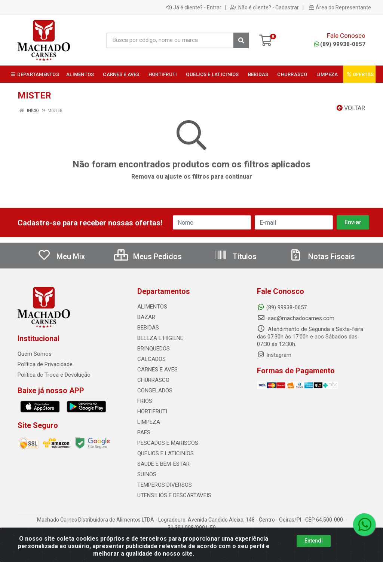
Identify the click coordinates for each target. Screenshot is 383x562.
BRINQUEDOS (153, 348)
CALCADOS (151, 359)
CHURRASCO (153, 380)
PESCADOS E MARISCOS (167, 443)
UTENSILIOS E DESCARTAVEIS (174, 495)
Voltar (351, 108)
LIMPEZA (148, 422)
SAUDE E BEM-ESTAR (163, 464)
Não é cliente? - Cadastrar (264, 7)
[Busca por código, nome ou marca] (170, 40)
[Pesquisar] (241, 40)
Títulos (235, 256)
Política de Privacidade (45, 364)
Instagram (274, 355)
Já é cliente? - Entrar (193, 7)
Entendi (313, 541)
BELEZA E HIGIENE (160, 338)
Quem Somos (35, 353)
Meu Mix (61, 256)
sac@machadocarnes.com (295, 318)
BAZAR (146, 317)
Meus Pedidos (148, 256)
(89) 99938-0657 (339, 44)
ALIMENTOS (152, 306)
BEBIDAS (148, 327)
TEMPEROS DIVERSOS (164, 485)
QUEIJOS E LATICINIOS (165, 453)
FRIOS (144, 401)
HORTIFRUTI (152, 411)
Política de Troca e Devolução (54, 374)
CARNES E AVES (157, 369)
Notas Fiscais (322, 256)
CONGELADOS (154, 390)
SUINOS (146, 474)
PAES (143, 432)
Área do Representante (340, 7)
